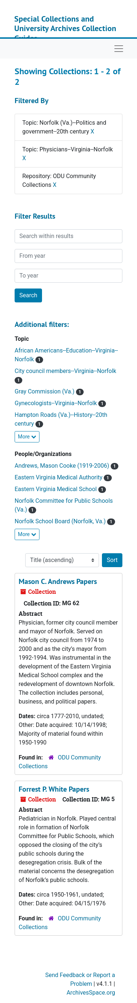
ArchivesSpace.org (90, 992)
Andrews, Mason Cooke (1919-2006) (63, 465)
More (27, 437)
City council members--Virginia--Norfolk (65, 370)
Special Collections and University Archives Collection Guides (65, 28)
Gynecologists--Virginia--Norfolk (56, 403)
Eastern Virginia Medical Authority (59, 477)
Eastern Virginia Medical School (56, 489)
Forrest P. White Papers (54, 789)
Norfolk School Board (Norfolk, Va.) (61, 521)
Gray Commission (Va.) (45, 391)
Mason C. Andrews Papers (58, 581)
